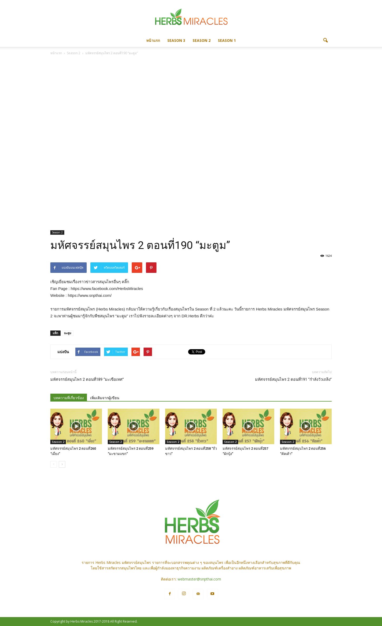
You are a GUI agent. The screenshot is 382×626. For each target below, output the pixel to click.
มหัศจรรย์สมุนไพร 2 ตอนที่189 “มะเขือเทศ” (87, 379)
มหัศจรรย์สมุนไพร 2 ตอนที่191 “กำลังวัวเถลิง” (293, 379)
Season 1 (227, 40)
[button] (325, 40)
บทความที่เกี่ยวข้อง (68, 398)
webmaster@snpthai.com (199, 579)
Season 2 (201, 40)
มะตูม (67, 333)
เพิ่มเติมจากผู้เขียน (104, 398)
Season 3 (176, 40)
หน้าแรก (153, 40)
